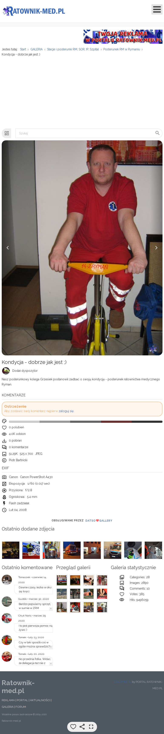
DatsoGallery (99, 523)
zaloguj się (66, 413)
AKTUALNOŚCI (40, 702)
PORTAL (22, 702)
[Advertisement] (82, 93)
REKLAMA (8, 702)
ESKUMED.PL (122, 684)
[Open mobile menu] (157, 9)
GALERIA (8, 709)
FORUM (21, 709)
